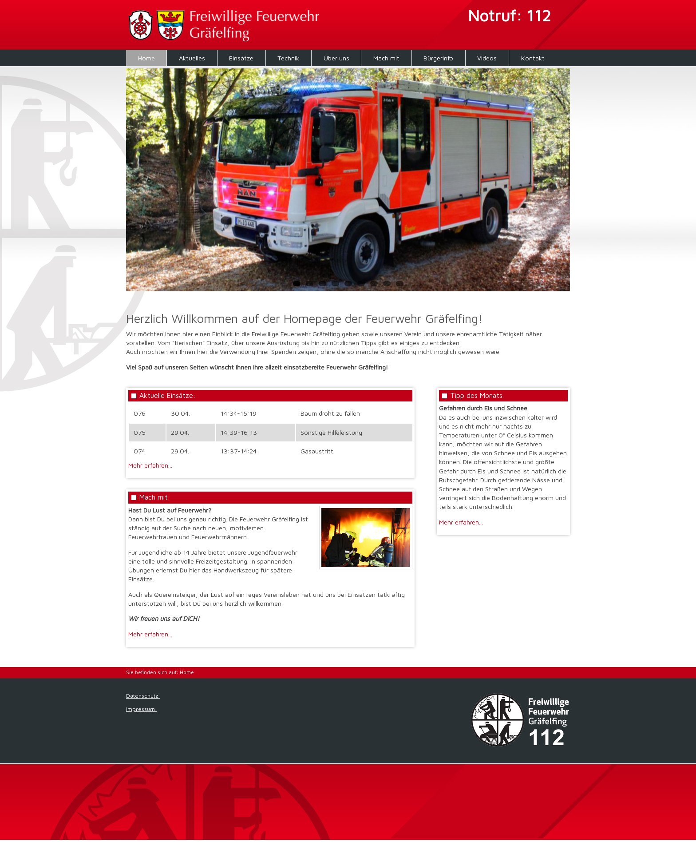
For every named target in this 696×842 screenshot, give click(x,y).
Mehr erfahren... (150, 465)
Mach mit (386, 58)
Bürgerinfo (438, 58)
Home (146, 58)
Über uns (336, 58)
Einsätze (241, 58)
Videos (487, 58)
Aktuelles (192, 58)
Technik (288, 58)
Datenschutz (143, 695)
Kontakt (533, 58)
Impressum (141, 709)
